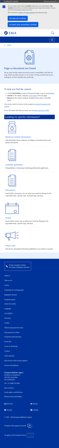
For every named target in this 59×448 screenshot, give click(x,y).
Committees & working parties (14, 290)
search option (32, 95)
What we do (8, 280)
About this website (10, 304)
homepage (51, 93)
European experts (9, 299)
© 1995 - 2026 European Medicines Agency (18, 417)
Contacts (7, 351)
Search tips (7, 341)
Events (8, 218)
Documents (10, 190)
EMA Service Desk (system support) (15, 360)
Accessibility (8, 313)
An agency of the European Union (18, 435)
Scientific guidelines (14, 164)
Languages (7, 308)
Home (7, 45)
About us (7, 275)
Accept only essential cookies (23, 24)
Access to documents (11, 346)
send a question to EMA (41, 110)
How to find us (9, 388)
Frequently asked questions (12, 337)
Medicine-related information (18, 137)
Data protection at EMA (11, 332)
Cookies (20, 12)
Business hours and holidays (13, 396)
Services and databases (11, 365)
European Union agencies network (18, 425)
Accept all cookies (17, 18)
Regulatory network (10, 295)
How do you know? (51, 1)
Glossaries (7, 318)
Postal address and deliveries (13, 392)
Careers (6, 285)
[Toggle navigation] (52, 40)
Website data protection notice (13, 328)
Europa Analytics (30, 12)
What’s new (10, 245)
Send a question (9, 356)
